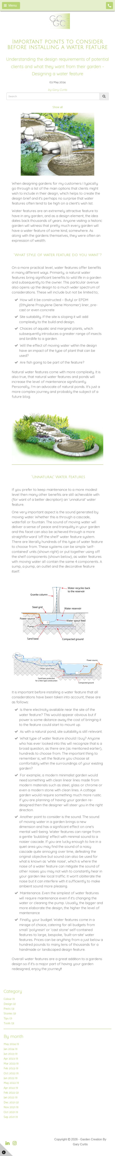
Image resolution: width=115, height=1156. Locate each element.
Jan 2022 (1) (10, 1097)
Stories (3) (10, 1013)
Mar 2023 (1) (11, 1063)
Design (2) (10, 1004)
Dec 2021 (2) (11, 1102)
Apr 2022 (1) (11, 1087)
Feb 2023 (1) (11, 1068)
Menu (10, 5)
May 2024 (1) (11, 1044)
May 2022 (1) (11, 1083)
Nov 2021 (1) (11, 1107)
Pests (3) (9, 1008)
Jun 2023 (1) (10, 1053)
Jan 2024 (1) (10, 1049)
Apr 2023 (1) (11, 1058)
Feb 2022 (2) (11, 1092)
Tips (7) (8, 1018)
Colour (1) (9, 999)
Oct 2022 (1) (11, 1073)
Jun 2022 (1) (10, 1078)
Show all (58, 107)
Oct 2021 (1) (11, 1112)
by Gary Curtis (57, 90)
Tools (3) (9, 1023)
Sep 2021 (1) (11, 1117)
